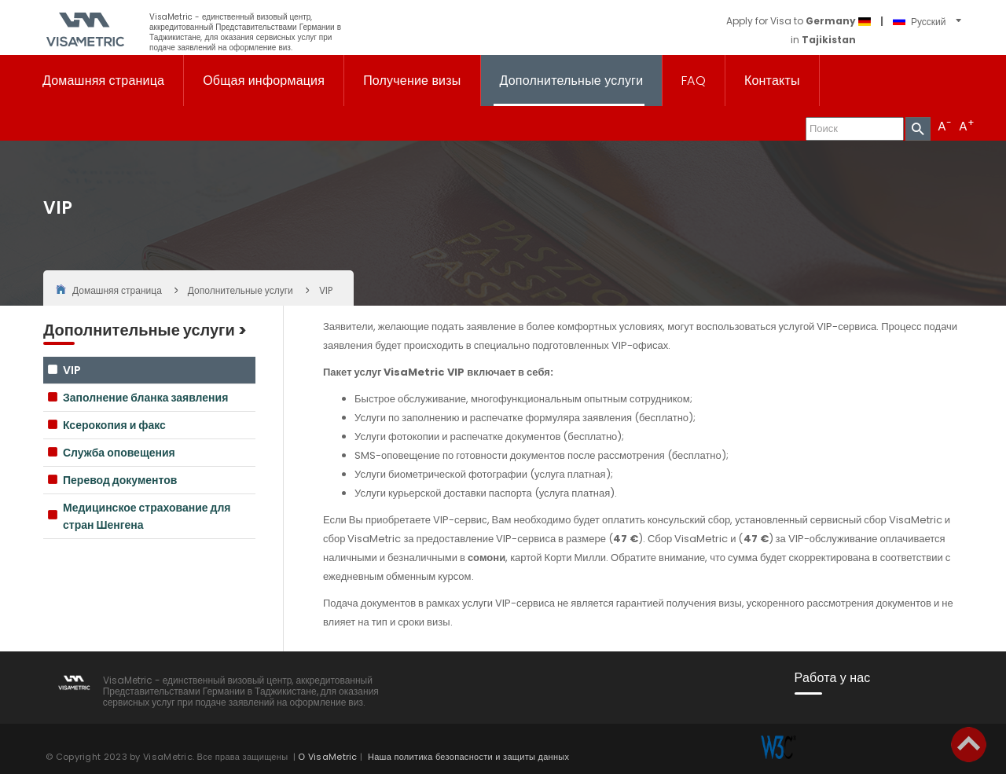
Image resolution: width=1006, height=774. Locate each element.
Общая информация (264, 81)
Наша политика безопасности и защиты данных (468, 756)
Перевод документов (120, 480)
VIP (72, 370)
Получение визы (412, 81)
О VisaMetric (328, 756)
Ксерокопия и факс (114, 425)
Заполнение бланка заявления (145, 397)
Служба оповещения (119, 452)
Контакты (772, 81)
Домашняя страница (103, 81)
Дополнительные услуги (572, 81)
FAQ (693, 81)
